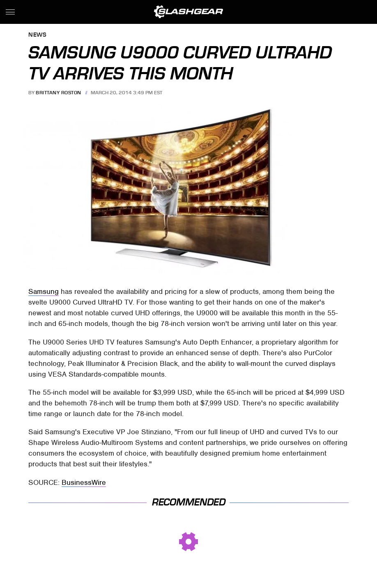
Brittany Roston (58, 92)
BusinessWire (84, 482)
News (37, 35)
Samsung (43, 291)
